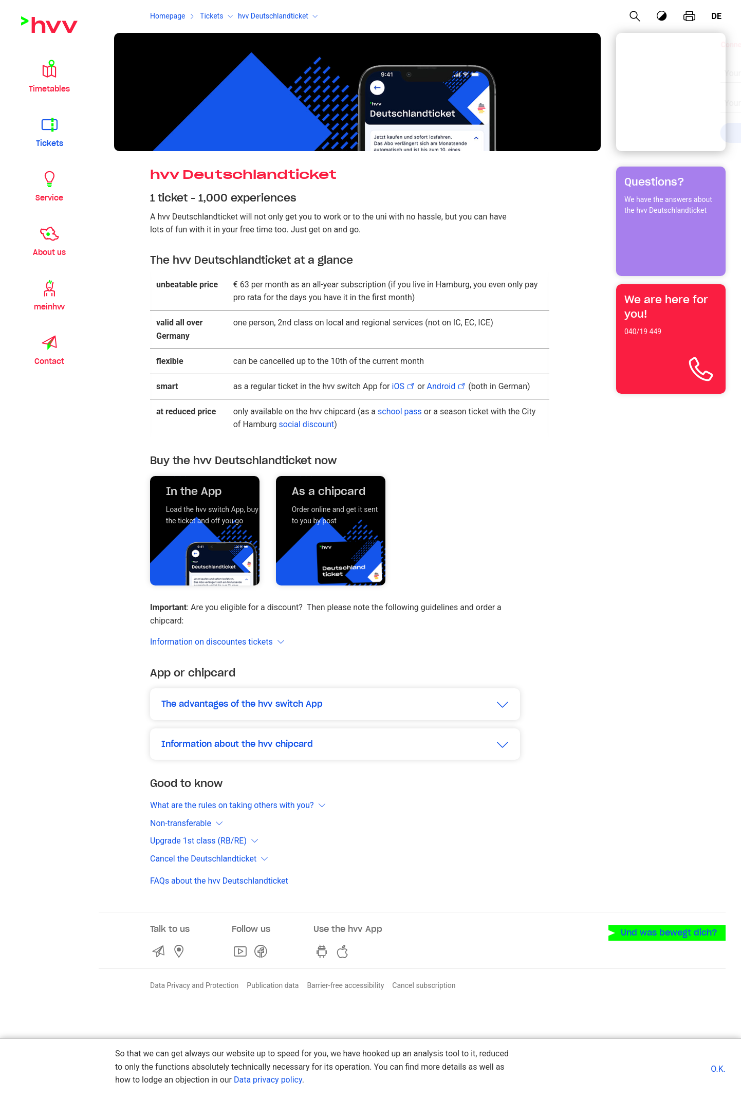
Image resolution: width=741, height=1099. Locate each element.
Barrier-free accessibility (345, 985)
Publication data (273, 985)
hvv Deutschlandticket (273, 16)
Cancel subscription (423, 985)
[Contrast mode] (662, 16)
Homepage (167, 16)
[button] (49, 76)
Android (441, 386)
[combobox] (662, 68)
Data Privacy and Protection (194, 985)
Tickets (211, 16)
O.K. (718, 1069)
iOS (398, 386)
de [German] (716, 16)
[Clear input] (691, 66)
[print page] (689, 16)
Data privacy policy (268, 1080)
